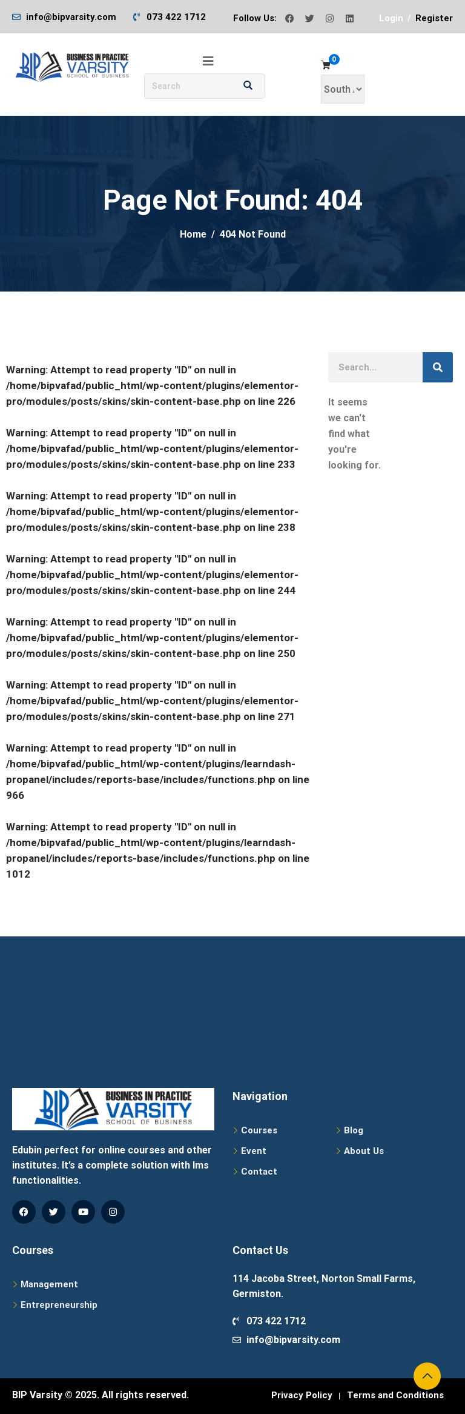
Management (49, 1284)
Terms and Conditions (395, 1395)
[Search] (438, 367)
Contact (259, 1171)
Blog (353, 1130)
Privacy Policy (301, 1395)
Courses (259, 1130)
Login (391, 18)
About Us (364, 1151)
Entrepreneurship (59, 1304)
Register (434, 18)
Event (253, 1151)
